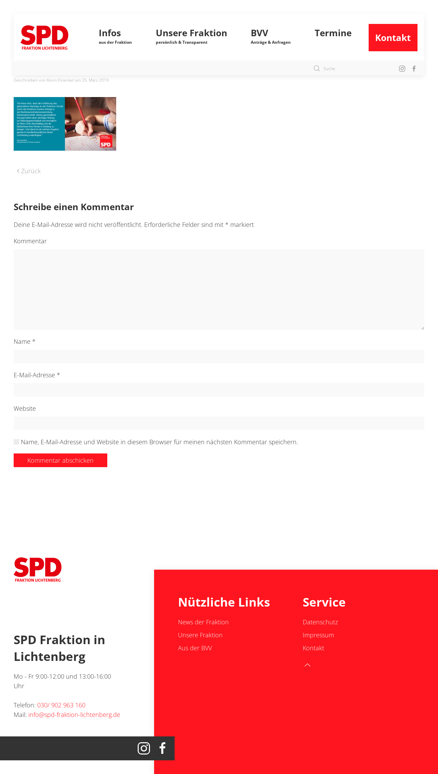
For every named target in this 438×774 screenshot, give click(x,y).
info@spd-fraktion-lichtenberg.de (74, 714)
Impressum (318, 635)
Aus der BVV (195, 648)
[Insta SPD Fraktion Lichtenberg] (402, 68)
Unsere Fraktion (200, 635)
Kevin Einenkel (60, 80)
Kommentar (30, 241)
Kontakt (393, 37)
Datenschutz (320, 622)
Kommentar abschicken (60, 460)
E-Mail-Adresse (37, 375)
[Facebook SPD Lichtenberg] (414, 68)
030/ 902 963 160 (61, 705)
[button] (115, 38)
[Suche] (351, 68)
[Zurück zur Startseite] (51, 38)
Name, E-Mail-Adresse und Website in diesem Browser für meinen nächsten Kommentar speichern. (156, 442)
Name (25, 341)
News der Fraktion (203, 622)
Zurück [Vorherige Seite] (29, 171)
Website (25, 408)
